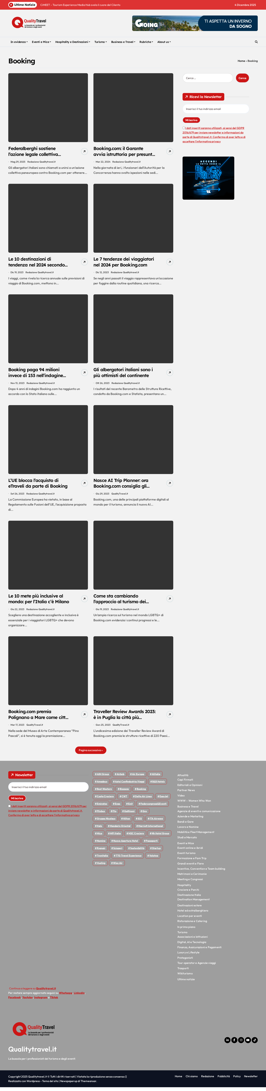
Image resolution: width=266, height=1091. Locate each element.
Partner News (186, 794)
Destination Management (193, 903)
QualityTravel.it (120, 496)
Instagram (40, 1001)
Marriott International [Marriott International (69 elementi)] (150, 829)
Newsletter (251, 1080)
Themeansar (88, 1085)
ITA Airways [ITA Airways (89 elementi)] (156, 822)
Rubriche (146, 42)
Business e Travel (123, 42)
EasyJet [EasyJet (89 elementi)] (163, 800)
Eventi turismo (186, 856)
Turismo (100, 42)
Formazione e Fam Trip (191, 862)
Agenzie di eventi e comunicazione (199, 814)
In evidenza (19, 42)
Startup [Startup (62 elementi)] (156, 851)
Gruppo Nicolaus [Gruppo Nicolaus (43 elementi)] (106, 822)
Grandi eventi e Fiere (190, 867)
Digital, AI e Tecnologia (191, 945)
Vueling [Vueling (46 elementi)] (101, 866)
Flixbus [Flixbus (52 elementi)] (101, 814)
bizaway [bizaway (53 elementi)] (124, 792)
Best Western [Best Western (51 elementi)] (104, 792)
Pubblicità (224, 1080)
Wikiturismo (185, 977)
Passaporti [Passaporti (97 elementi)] (152, 844)
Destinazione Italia (189, 898)
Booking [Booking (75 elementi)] (141, 792)
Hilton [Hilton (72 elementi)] (126, 822)
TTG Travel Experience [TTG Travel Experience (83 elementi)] (129, 859)
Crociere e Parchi (188, 893)
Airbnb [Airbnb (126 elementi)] (120, 777)
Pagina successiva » (91, 754)
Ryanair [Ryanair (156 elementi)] (101, 851)
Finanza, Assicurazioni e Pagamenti (199, 951)
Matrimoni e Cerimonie (192, 877)
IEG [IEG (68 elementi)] (140, 822)
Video (181, 799)
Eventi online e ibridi (190, 851)
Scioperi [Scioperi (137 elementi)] (117, 851)
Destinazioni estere (189, 909)
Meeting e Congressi (190, 883)
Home (241, 61)
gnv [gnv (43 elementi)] (144, 814)
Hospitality (184, 889)
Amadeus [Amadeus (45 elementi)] (102, 785)
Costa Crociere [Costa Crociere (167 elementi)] (105, 800)
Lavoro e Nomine (188, 830)
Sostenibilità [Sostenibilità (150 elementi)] (137, 851)
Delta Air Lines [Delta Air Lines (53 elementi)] (143, 800)
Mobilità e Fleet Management (195, 835)
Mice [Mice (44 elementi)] (99, 837)
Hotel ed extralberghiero (192, 914)
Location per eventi (189, 919)
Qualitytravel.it (32, 1052)
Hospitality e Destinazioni (72, 42)
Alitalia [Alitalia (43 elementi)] (156, 777)
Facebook (14, 1001)
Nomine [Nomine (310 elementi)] (101, 844)
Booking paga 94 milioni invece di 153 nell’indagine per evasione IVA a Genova (38, 377)
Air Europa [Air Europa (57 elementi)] (138, 777)
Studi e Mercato (187, 841)
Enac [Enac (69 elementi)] (117, 807)
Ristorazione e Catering (192, 925)
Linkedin (79, 996)
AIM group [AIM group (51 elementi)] (103, 777)
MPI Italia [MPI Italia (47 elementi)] (115, 837)
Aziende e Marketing (190, 820)
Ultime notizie (186, 983)
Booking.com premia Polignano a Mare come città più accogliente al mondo (34, 724)
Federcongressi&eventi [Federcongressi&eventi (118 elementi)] (153, 807)
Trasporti (183, 972)
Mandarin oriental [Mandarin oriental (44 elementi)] (120, 829)
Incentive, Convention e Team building (201, 872)
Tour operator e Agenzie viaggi (196, 966)
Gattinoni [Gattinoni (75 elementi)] (129, 814)
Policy (237, 1080)
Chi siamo (192, 1080)
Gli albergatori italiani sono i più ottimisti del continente (123, 374)
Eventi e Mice (41, 42)
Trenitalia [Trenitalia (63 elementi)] (102, 859)
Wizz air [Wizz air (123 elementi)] (118, 866)
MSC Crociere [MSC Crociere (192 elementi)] (136, 837)
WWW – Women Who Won (194, 804)
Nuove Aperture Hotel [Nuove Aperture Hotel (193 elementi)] (125, 844)
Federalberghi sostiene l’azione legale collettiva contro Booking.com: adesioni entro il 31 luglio (35, 157)
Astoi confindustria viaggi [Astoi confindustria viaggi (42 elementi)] (129, 785)
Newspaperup (68, 1085)
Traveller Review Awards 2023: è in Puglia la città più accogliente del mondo (123, 721)
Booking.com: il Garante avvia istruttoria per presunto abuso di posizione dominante (124, 157)
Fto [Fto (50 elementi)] (114, 814)
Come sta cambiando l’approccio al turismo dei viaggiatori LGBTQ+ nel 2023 (121, 607)
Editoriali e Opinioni (189, 788)
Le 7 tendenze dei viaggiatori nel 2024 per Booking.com (119, 266)
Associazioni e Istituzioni (192, 940)
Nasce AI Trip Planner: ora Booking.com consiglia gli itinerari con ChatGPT (122, 488)
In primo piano (186, 930)
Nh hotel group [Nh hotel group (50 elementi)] (160, 837)
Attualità (182, 779)
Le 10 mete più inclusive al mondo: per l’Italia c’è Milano (37, 604)
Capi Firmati (185, 783)
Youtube (27, 1001)
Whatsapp (65, 996)
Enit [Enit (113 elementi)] (130, 807)
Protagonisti (185, 961)
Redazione (207, 1080)
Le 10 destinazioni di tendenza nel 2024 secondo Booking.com (38, 266)
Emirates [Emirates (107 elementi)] (102, 807)
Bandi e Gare (185, 825)
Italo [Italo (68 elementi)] (99, 829)
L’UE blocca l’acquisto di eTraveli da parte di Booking (34, 488)
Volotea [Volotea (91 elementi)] (153, 859)
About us (164, 42)
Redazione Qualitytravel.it (42, 162)
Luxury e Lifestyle (188, 956)
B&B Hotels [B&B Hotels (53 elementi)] (158, 785)
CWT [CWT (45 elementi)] (124, 800)
